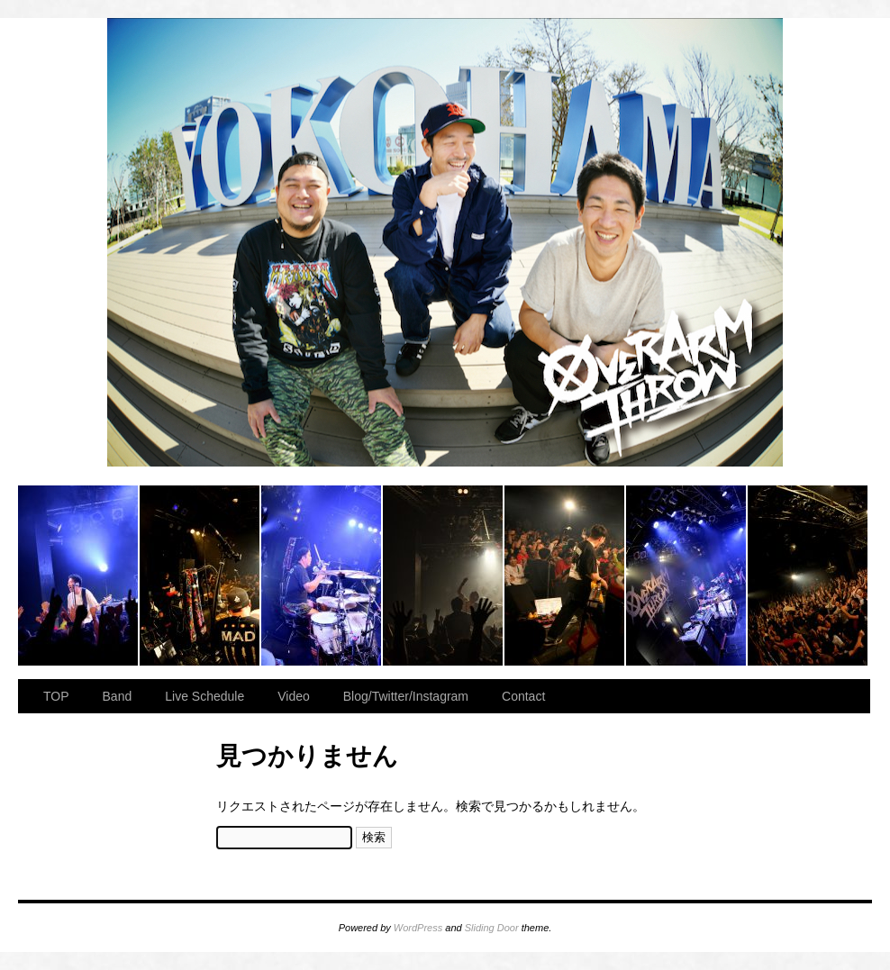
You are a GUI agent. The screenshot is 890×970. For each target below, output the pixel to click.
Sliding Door (492, 927)
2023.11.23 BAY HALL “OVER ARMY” (79, 575)
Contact (523, 696)
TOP (56, 696)
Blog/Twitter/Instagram (405, 696)
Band (117, 696)
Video (293, 696)
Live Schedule (204, 696)
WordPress (418, 927)
